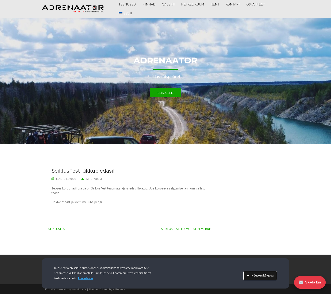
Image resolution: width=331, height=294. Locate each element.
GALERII (168, 4)
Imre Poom (94, 178)
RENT (214, 4)
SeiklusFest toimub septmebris (186, 229)
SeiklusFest (57, 229)
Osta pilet (255, 4)
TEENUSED (127, 4)
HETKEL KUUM (192, 4)
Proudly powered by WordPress (65, 289)
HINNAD (149, 4)
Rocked (104, 289)
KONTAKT (232, 4)
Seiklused (165, 92)
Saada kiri (310, 282)
